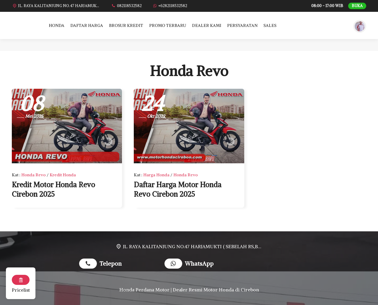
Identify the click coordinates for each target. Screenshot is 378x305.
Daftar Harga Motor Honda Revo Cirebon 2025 (177, 189)
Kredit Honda (63, 174)
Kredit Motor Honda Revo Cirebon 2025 (53, 189)
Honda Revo (33, 174)
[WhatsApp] (169, 5)
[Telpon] (126, 5)
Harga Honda (156, 174)
